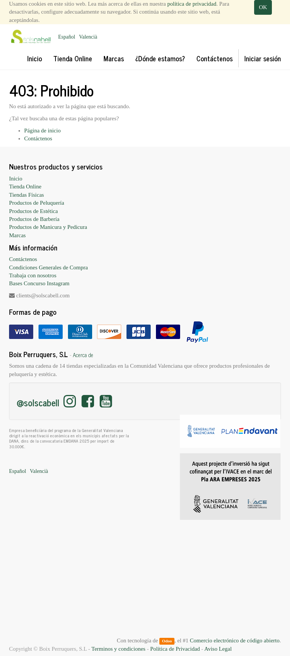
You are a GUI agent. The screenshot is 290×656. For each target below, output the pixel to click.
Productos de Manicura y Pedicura (48, 227)
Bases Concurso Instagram (39, 283)
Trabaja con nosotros (32, 275)
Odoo (167, 641)
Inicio (15, 179)
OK (263, 7)
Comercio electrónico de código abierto (234, 640)
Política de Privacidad (175, 649)
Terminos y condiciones (118, 649)
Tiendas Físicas (26, 195)
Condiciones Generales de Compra (48, 267)
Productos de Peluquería (36, 203)
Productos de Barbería (34, 219)
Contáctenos (38, 138)
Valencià (88, 37)
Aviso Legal (218, 649)
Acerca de (83, 354)
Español (66, 37)
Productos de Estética (33, 211)
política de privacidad (191, 4)
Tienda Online (25, 186)
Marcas (17, 235)
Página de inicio (42, 130)
